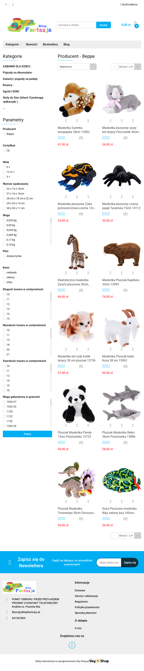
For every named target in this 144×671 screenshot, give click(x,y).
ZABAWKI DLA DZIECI (17, 66)
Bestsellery (50, 44)
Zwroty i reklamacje (86, 596)
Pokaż (27, 434)
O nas (78, 628)
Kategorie (13, 44)
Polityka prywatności (87, 607)
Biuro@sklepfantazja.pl (26, 612)
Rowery (8, 85)
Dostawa (80, 590)
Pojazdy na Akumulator (18, 72)
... (4, 108)
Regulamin (81, 601)
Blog (67, 44)
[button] (82, 583)
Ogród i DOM (11, 91)
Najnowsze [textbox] (66, 66)
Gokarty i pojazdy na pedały (20, 79)
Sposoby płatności (86, 612)
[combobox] (77, 66)
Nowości (31, 44)
